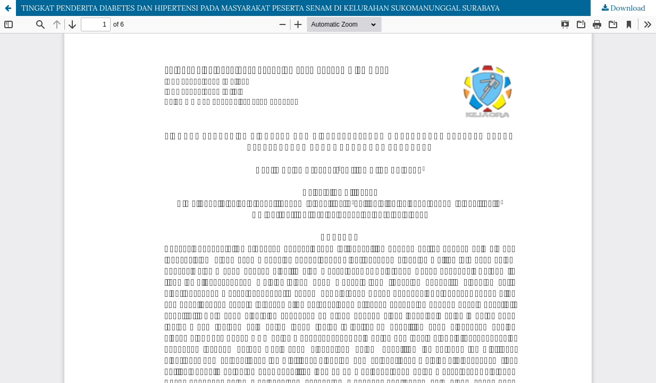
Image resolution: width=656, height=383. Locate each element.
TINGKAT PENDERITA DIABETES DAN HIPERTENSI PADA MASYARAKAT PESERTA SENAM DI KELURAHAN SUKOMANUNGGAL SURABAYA (260, 8)
